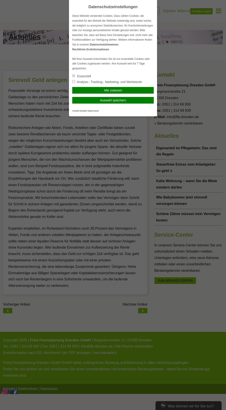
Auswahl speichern (113, 100)
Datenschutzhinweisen (104, 44)
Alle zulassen (113, 90)
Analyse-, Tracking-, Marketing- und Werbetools (107, 82)
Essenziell (81, 76)
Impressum (93, 111)
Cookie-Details (79, 111)
